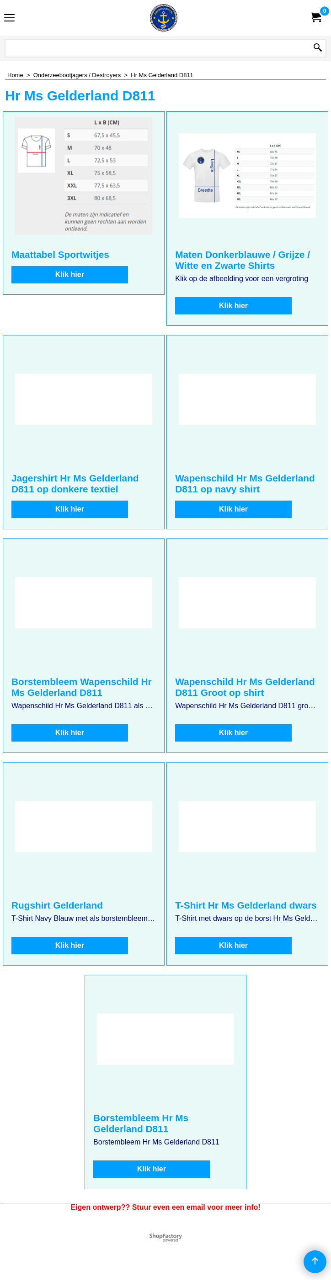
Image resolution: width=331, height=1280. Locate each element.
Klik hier (69, 274)
